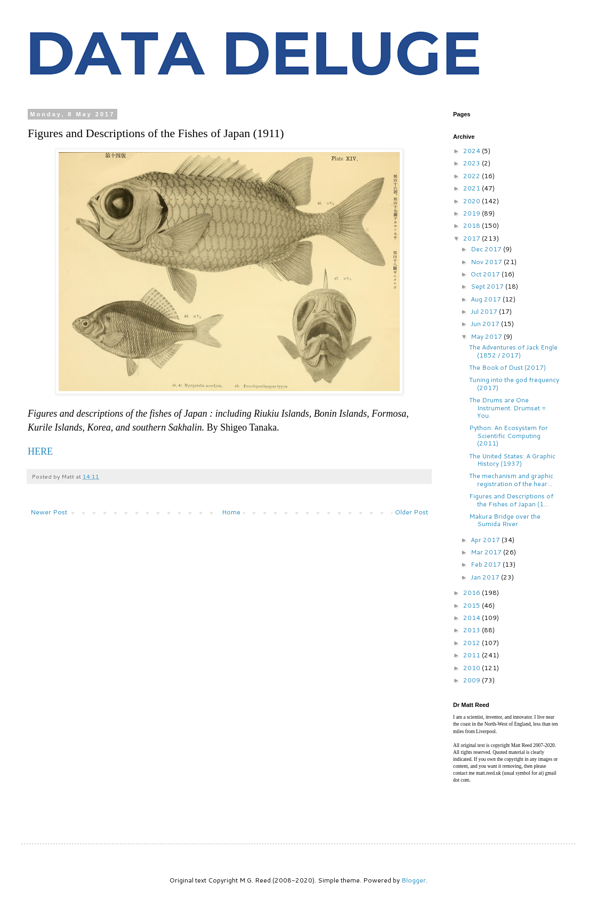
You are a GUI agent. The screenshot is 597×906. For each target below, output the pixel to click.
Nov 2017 (487, 261)
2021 (472, 188)
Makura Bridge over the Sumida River (504, 520)
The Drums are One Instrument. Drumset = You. (507, 407)
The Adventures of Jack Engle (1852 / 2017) (513, 351)
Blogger (413, 880)
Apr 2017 (486, 539)
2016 (472, 592)
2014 (472, 617)
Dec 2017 (487, 248)
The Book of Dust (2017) (507, 367)
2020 (472, 200)
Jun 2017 (486, 323)
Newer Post (48, 511)
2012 (472, 642)
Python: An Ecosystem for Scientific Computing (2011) (508, 435)
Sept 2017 (488, 286)
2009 (472, 680)
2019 (472, 213)
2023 (472, 163)
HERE (40, 451)
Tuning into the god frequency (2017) (514, 383)
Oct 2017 (486, 274)
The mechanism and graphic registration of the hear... (511, 479)
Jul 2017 (485, 311)
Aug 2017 (487, 299)
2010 (472, 667)
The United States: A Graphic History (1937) (512, 459)
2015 (472, 605)
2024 (472, 150)
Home (231, 511)
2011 (472, 654)
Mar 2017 (487, 552)
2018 (472, 225)
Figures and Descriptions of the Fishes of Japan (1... (511, 499)
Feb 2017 (487, 564)
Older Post (411, 511)
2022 (472, 175)
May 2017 (487, 336)
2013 (472, 629)
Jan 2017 (486, 577)
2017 (472, 238)
